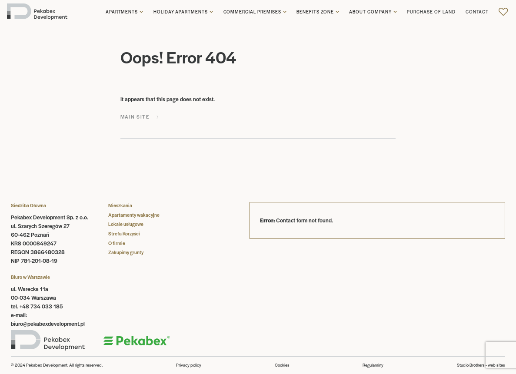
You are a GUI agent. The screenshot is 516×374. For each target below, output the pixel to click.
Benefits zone (315, 12)
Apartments (122, 12)
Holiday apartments (180, 12)
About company (370, 12)
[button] (124, 12)
